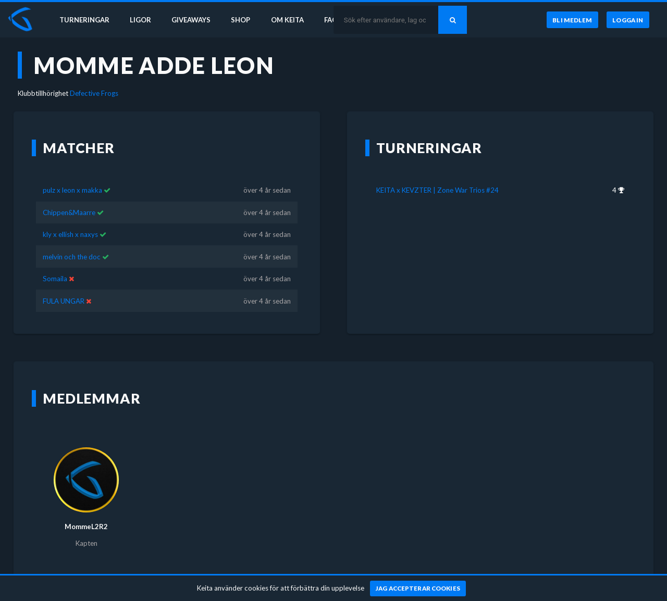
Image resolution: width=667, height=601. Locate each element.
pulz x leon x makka (72, 190)
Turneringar (84, 20)
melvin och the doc (72, 257)
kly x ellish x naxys (70, 234)
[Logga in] (628, 20)
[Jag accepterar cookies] (418, 588)
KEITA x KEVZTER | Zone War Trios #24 (437, 190)
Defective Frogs (94, 93)
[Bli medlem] (572, 20)
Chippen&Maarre (69, 212)
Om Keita (290, 20)
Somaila (55, 278)
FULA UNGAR (63, 301)
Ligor (141, 20)
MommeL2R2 (86, 526)
